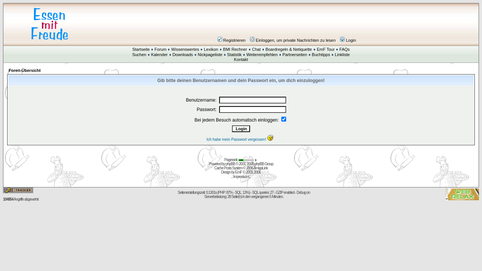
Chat (256, 49)
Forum (160, 49)
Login (348, 40)
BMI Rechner (235, 49)
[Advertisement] (286, 24)
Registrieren (232, 40)
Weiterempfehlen (262, 54)
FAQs (344, 49)
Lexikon (211, 49)
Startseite (140, 49)
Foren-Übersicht (25, 70)
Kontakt (241, 59)
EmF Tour (325, 49)
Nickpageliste (210, 54)
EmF (238, 172)
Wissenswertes (185, 49)
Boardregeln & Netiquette (288, 49)
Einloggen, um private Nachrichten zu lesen (293, 40)
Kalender (159, 54)
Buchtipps (321, 54)
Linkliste (342, 54)
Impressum (241, 177)
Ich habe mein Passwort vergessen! (240, 139)
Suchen (139, 54)
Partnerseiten (294, 54)
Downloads (182, 54)
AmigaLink (260, 168)
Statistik (234, 54)
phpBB (230, 164)
